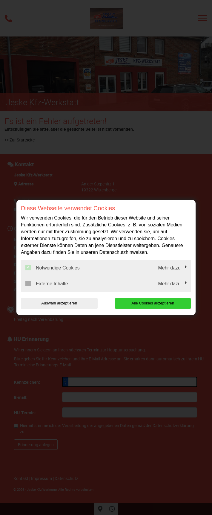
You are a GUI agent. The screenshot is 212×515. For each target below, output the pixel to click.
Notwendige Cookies (52, 267)
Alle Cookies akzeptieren (152, 303)
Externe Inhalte (46, 283)
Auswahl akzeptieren (59, 303)
